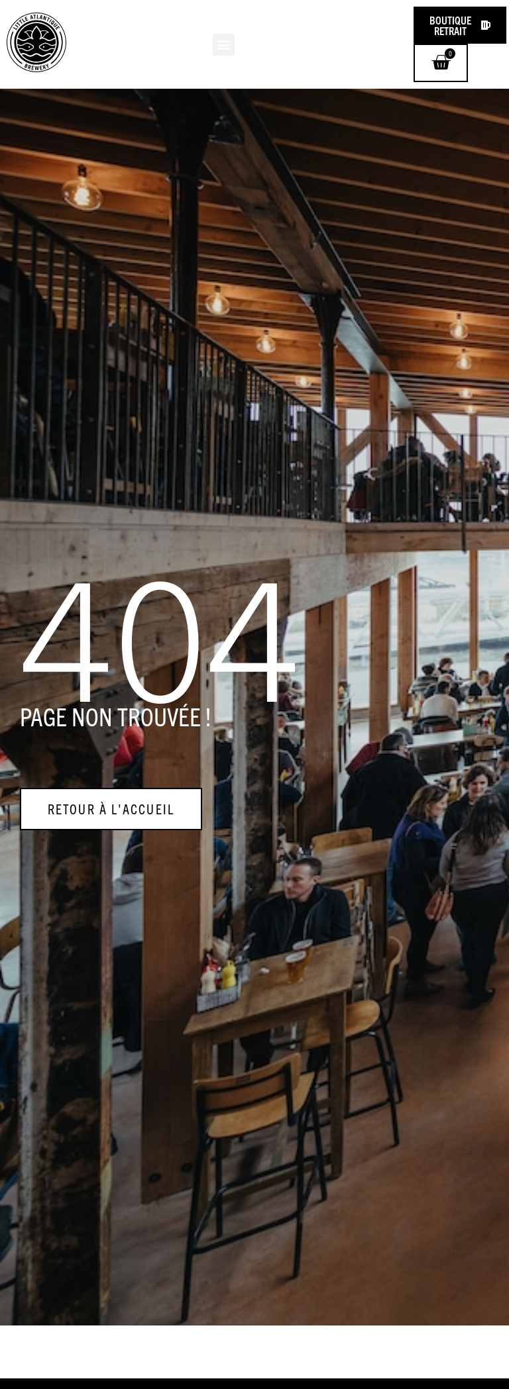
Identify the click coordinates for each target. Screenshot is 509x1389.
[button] (224, 45)
